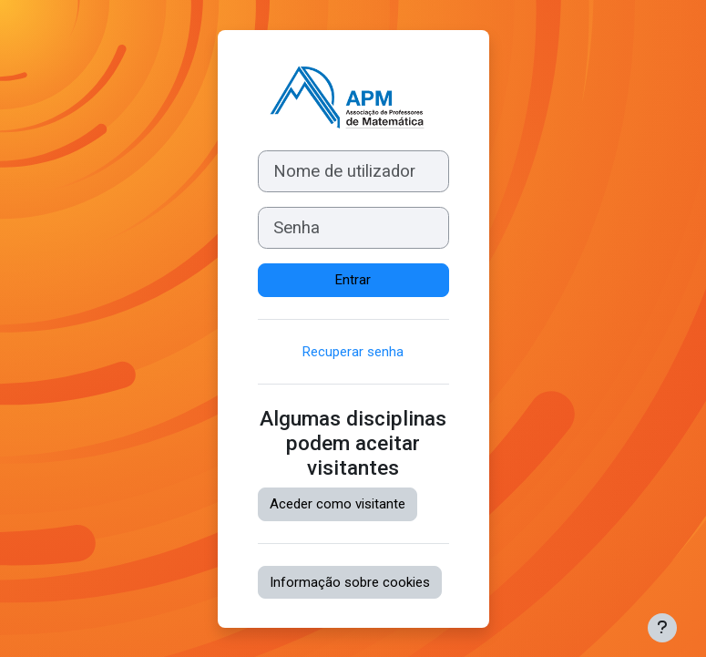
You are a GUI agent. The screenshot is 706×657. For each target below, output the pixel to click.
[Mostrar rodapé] (662, 627)
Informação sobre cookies (350, 582)
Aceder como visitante (337, 504)
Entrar (353, 280)
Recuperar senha (353, 352)
